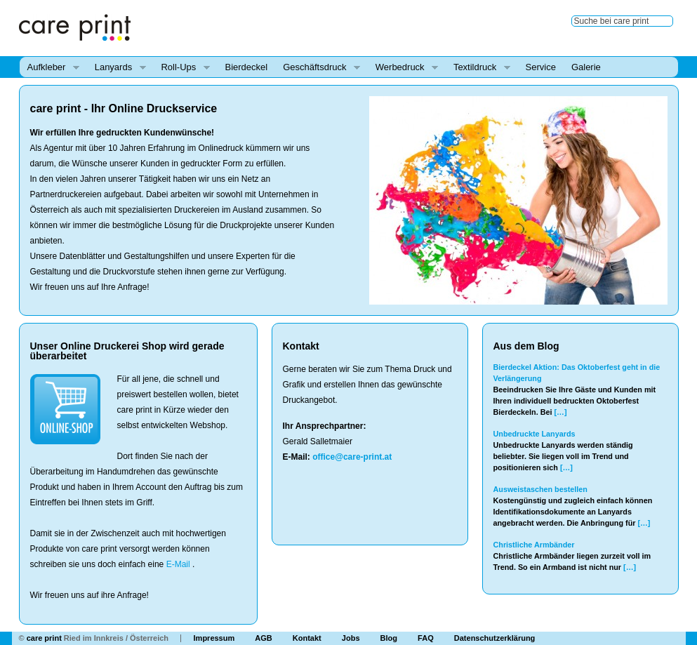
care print (44, 638)
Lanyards (116, 68)
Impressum (214, 638)
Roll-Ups (181, 68)
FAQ (426, 638)
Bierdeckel (246, 67)
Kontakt (307, 638)
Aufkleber (49, 68)
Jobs (351, 638)
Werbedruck (403, 68)
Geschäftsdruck (317, 68)
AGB (263, 638)
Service (541, 67)
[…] (561, 412)
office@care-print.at (352, 457)
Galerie (586, 67)
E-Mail (178, 564)
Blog (388, 638)
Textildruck (478, 68)
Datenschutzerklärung (495, 638)
